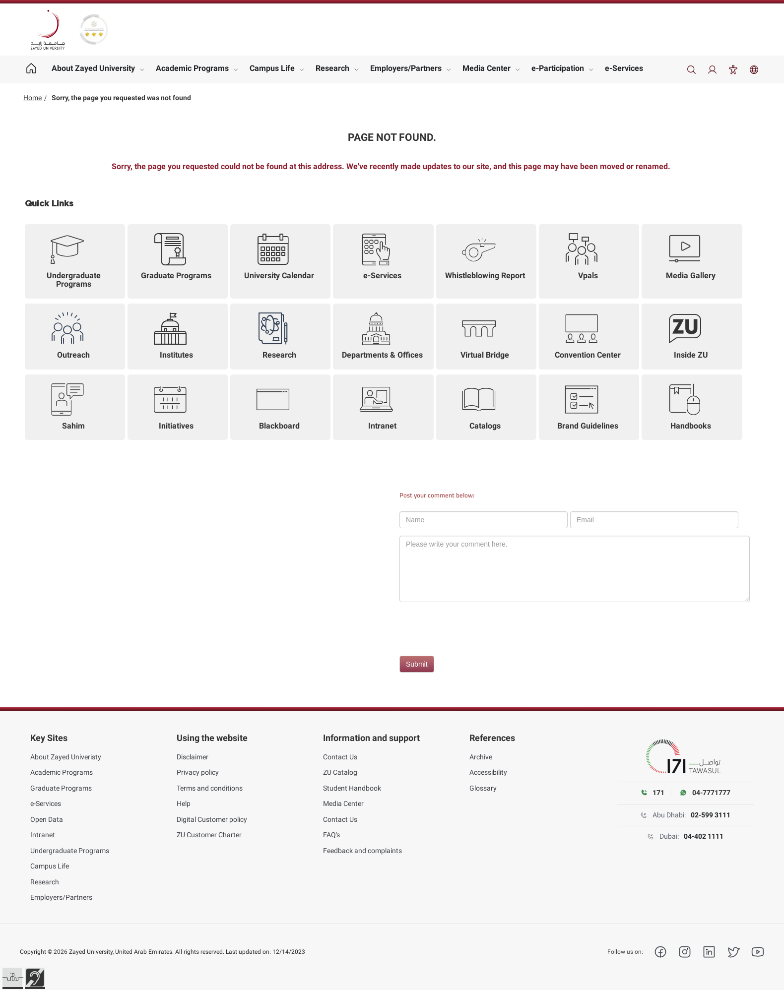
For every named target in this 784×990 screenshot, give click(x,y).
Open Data (46, 819)
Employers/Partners (406, 68)
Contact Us (340, 757)
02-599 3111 (710, 815)
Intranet (42, 835)
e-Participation (557, 68)
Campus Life (272, 68)
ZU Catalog (340, 772)
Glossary (483, 788)
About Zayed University (93, 68)
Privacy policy (198, 772)
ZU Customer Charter (209, 835)
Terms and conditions (210, 788)
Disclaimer (192, 757)
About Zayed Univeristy (65, 757)
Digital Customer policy (212, 819)
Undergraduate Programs (69, 851)
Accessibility (488, 772)
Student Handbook (352, 788)
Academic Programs (192, 68)
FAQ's (331, 835)
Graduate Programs (61, 788)
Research (332, 68)
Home (32, 98)
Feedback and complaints (362, 851)
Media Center (486, 68)
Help (184, 803)
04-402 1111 (703, 836)
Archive (480, 757)
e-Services (624, 68)
